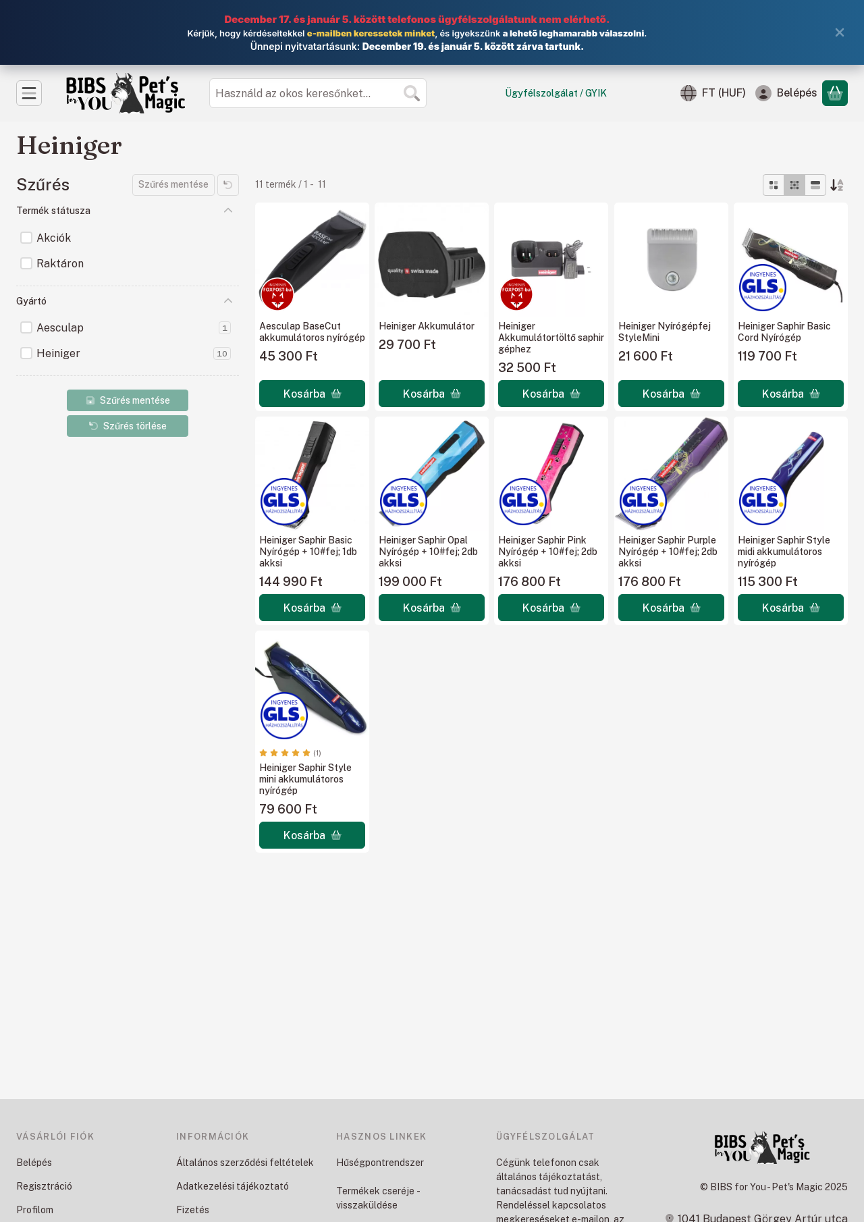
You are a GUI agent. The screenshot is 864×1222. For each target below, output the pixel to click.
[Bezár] (839, 32)
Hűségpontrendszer (380, 1162)
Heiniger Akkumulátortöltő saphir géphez (551, 337)
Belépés (34, 1162)
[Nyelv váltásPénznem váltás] (713, 93)
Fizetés (192, 1209)
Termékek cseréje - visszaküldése (377, 1198)
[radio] (773, 185)
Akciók (53, 238)
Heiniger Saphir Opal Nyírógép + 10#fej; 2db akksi (428, 551)
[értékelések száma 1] (290, 753)
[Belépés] (786, 93)
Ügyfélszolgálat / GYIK (556, 93)
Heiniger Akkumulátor (427, 326)
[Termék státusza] (228, 210)
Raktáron (60, 263)
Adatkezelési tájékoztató (232, 1186)
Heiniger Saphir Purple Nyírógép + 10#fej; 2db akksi (668, 551)
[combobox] (318, 93)
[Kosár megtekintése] (835, 93)
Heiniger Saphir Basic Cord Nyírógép (784, 332)
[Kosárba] (312, 393)
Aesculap (133, 327)
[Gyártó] (228, 301)
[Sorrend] (837, 185)
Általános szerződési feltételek (245, 1162)
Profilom (34, 1209)
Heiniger (133, 353)
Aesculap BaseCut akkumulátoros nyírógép (312, 332)
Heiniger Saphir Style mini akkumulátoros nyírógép (305, 779)
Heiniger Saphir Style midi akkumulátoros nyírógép (784, 551)
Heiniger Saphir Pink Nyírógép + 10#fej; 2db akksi (547, 551)
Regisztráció (44, 1186)
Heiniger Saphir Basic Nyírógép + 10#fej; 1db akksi (308, 551)
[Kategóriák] (29, 93)
